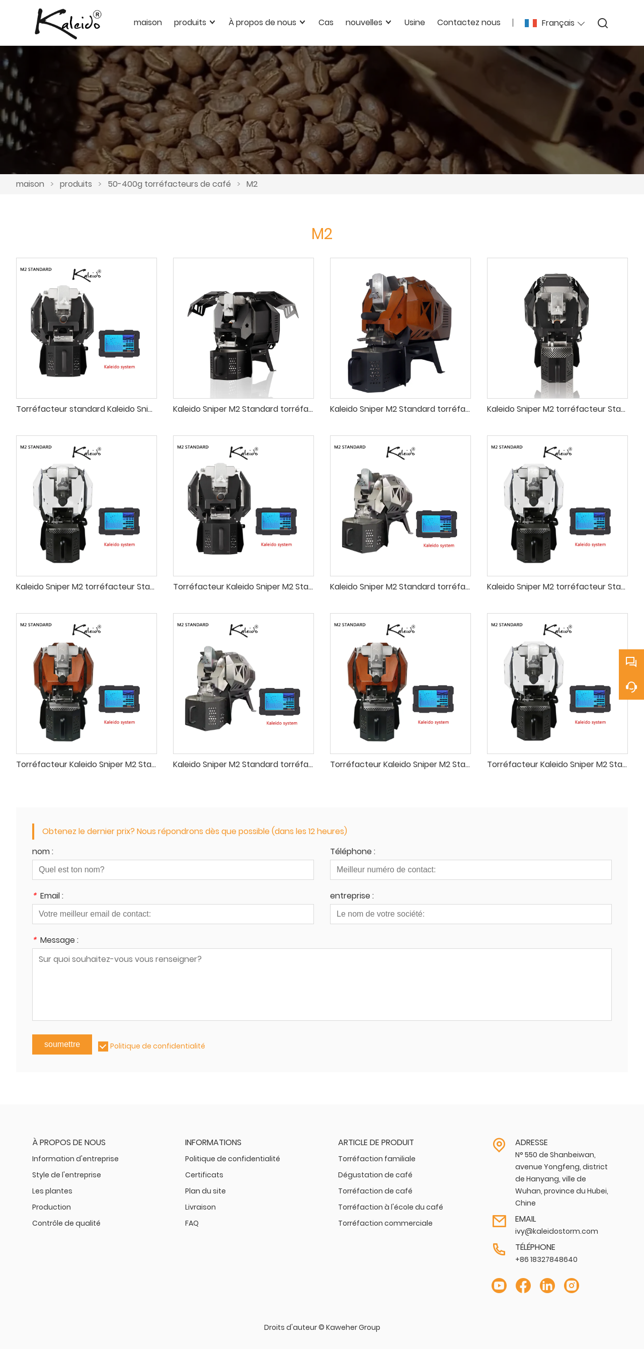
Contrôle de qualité (66, 1223)
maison (30, 184)
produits (76, 184)
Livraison (200, 1207)
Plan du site (205, 1191)
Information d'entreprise (75, 1159)
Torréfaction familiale (377, 1159)
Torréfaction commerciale (385, 1223)
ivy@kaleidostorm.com (556, 1231)
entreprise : (352, 897)
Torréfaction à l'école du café (390, 1207)
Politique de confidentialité (157, 1046)
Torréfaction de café (375, 1191)
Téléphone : (352, 852)
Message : (55, 941)
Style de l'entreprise (66, 1175)
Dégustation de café (375, 1175)
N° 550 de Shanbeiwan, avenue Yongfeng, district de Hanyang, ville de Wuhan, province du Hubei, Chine (561, 1179)
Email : (47, 897)
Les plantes (52, 1191)
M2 (252, 184)
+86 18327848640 (546, 1259)
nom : (42, 852)
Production (51, 1207)
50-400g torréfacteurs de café (169, 184)
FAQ (192, 1223)
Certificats (204, 1175)
